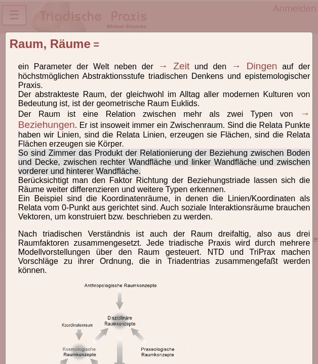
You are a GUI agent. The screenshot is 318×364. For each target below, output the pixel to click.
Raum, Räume (50, 44)
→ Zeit (174, 66)
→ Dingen (254, 66)
